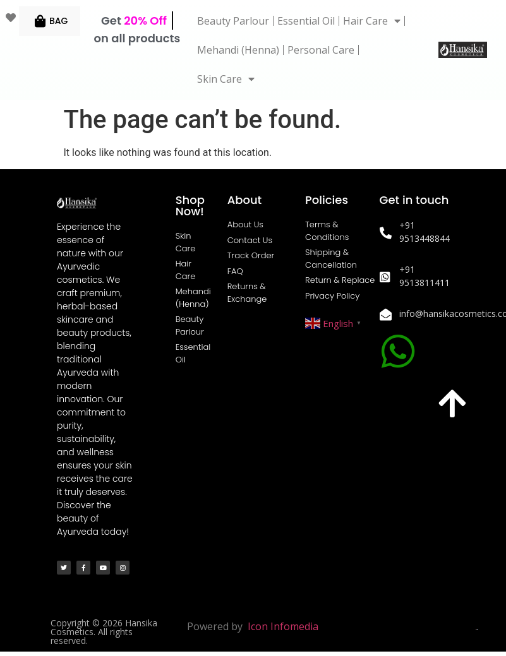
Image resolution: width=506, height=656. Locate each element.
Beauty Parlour (233, 21)
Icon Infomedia (283, 626)
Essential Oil (306, 21)
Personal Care (320, 50)
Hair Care (372, 20)
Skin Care (226, 79)
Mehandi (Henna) (238, 50)
